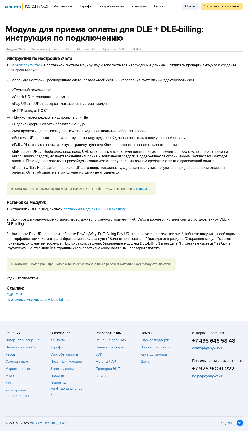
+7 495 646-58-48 (213, 341)
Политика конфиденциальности (68, 386)
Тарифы (85, 6)
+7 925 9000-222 (213, 368)
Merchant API (86, 49)
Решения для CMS (111, 340)
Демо (158, 6)
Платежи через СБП (21, 347)
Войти (190, 6)
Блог (54, 395)
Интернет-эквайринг (22, 340)
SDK (68, 49)
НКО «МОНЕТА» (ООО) (48, 423)
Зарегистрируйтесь (26, 65)
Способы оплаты (64, 354)
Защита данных (62, 369)
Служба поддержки (156, 340)
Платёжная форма (44, 49)
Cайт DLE (15, 295)
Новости (57, 376)
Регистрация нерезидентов (17, 393)
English (226, 423)
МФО (9, 376)
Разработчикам (111, 6)
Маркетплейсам (18, 369)
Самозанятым (16, 361)
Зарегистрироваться (221, 6)
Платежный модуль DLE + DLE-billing (37, 299)
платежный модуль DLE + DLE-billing (94, 209)
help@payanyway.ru (208, 376)
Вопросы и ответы (155, 347)
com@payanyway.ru (208, 348)
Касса (10, 354)
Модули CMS (15, 49)
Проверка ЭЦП (114, 49)
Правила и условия (66, 361)
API (8, 383)
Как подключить (154, 354)
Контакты (139, 6)
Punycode (143, 188)
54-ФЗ (136, 49)
